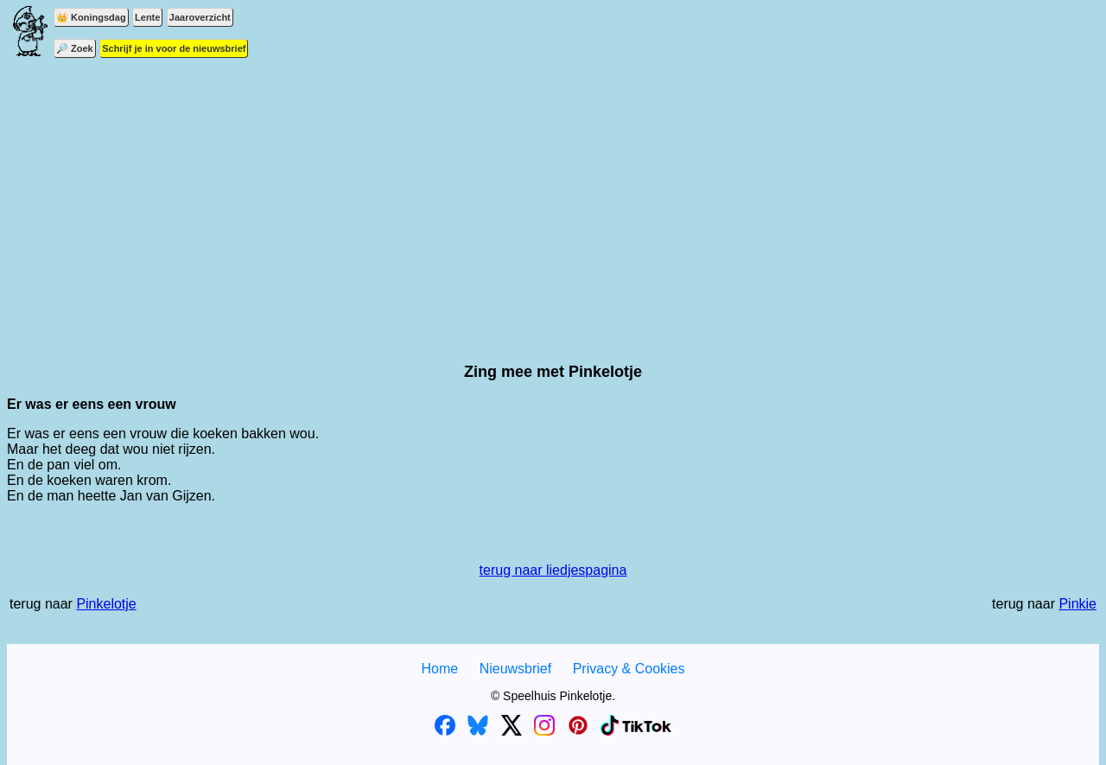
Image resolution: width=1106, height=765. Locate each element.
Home (439, 668)
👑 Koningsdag (91, 17)
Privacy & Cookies (629, 668)
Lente (147, 17)
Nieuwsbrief (516, 668)
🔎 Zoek (74, 48)
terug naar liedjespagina (553, 570)
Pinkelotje (106, 603)
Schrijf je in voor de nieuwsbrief (173, 48)
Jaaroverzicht (200, 17)
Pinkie (1077, 603)
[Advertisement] (553, 199)
